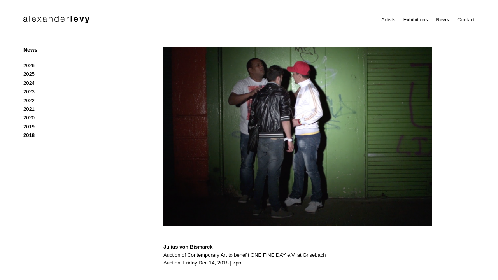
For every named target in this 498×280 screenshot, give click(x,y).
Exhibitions (415, 20)
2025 (29, 74)
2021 (29, 109)
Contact (466, 20)
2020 (29, 118)
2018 (29, 135)
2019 (29, 127)
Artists (388, 20)
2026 (29, 65)
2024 (29, 83)
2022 (29, 100)
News (442, 20)
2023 (29, 91)
